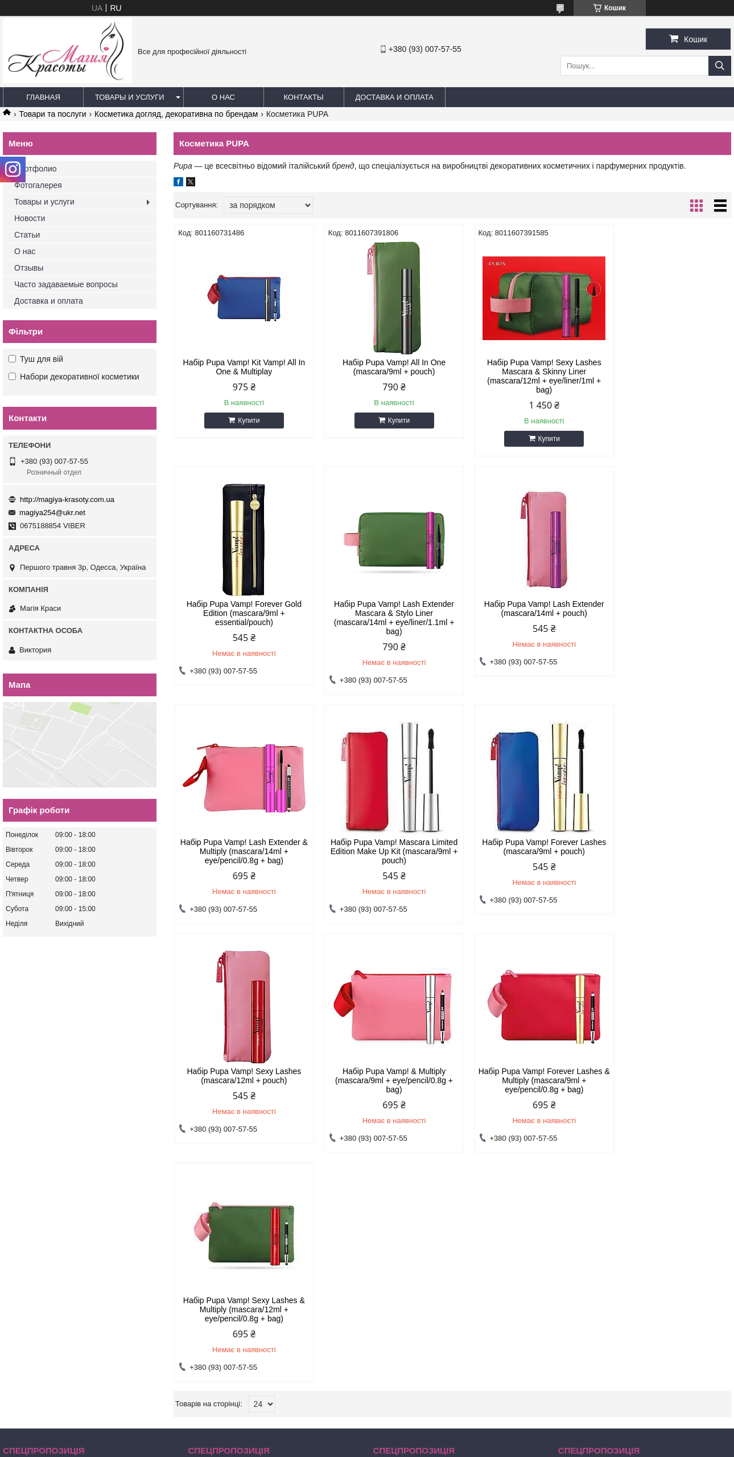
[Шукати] (719, 66)
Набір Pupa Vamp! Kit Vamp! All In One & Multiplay (240, 367)
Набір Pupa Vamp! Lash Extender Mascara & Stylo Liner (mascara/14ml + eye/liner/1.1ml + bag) (240, 617)
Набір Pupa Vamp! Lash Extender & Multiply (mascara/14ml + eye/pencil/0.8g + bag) (523, 613)
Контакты (303, 97)
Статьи (27, 234)
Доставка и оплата (395, 97)
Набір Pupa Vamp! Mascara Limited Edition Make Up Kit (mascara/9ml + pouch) (664, 613)
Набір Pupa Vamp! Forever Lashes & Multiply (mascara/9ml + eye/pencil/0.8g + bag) (664, 851)
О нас (223, 97)
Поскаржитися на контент (343, 1446)
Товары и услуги (129, 97)
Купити (244, 421)
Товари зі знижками (42, 1242)
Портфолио (35, 168)
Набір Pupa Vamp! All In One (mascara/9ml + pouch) (381, 367)
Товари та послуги (52, 114)
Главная (43, 97)
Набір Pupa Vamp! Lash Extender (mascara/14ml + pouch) (381, 608)
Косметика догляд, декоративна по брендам (176, 114)
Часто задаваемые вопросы (66, 284)
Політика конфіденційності (432, 1446)
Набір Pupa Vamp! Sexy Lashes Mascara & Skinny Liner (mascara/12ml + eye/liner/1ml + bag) (523, 376)
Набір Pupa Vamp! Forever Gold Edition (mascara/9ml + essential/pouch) (664, 371)
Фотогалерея (38, 185)
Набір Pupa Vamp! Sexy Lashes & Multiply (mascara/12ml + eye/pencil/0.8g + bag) (239, 1080)
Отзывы (28, 267)
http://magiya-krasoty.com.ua (67, 499)
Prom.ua (420, 1436)
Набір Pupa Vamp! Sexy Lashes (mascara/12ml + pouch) (381, 847)
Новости (29, 218)
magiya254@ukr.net (52, 512)
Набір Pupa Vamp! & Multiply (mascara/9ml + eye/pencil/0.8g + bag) (523, 851)
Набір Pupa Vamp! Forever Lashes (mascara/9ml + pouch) (240, 847)
